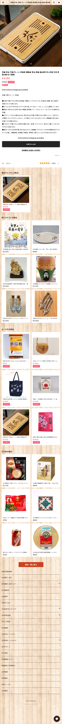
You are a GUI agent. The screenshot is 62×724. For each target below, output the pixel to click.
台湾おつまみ (6, 603)
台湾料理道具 (6, 615)
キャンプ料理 (6, 621)
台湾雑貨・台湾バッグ (9, 584)
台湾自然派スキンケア (9, 609)
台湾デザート (6, 647)
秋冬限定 (5, 653)
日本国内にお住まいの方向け (31, 150)
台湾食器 (5, 672)
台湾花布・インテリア (8, 634)
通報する (57, 155)
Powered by (31, 704)
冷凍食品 (5, 691)
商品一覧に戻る (31, 565)
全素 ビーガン (6, 684)
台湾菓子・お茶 (7, 577)
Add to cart (31, 144)
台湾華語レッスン (7, 659)
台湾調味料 (5, 590)
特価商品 (5, 678)
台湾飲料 (5, 596)
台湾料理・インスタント (9, 640)
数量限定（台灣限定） (9, 665)
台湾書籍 (5, 628)
